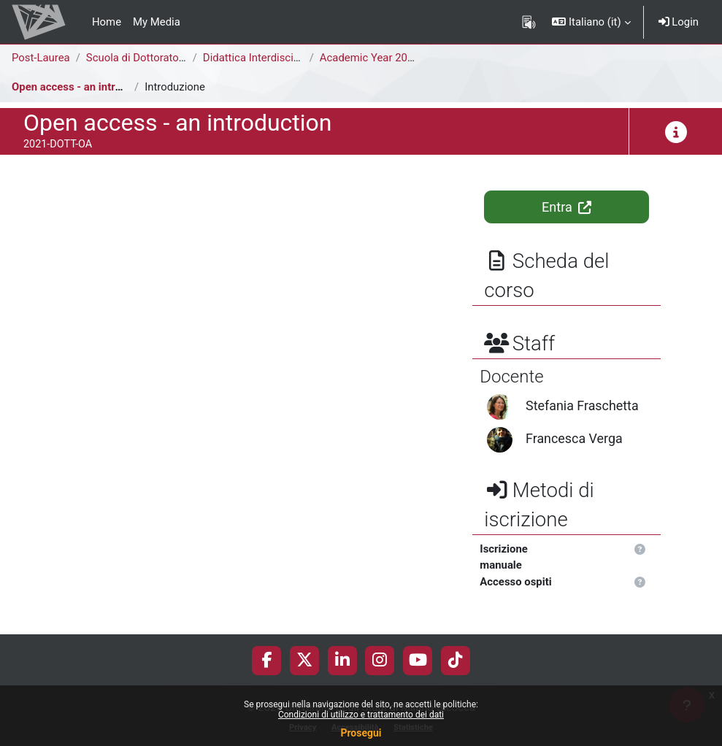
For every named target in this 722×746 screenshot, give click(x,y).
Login (678, 21)
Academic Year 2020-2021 (383, 57)
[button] (591, 22)
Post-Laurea (41, 57)
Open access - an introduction (85, 86)
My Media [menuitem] (156, 21)
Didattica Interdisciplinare (264, 57)
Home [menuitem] (106, 21)
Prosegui (360, 733)
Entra (566, 207)
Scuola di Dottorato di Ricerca (157, 57)
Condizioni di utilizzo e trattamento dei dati (361, 715)
